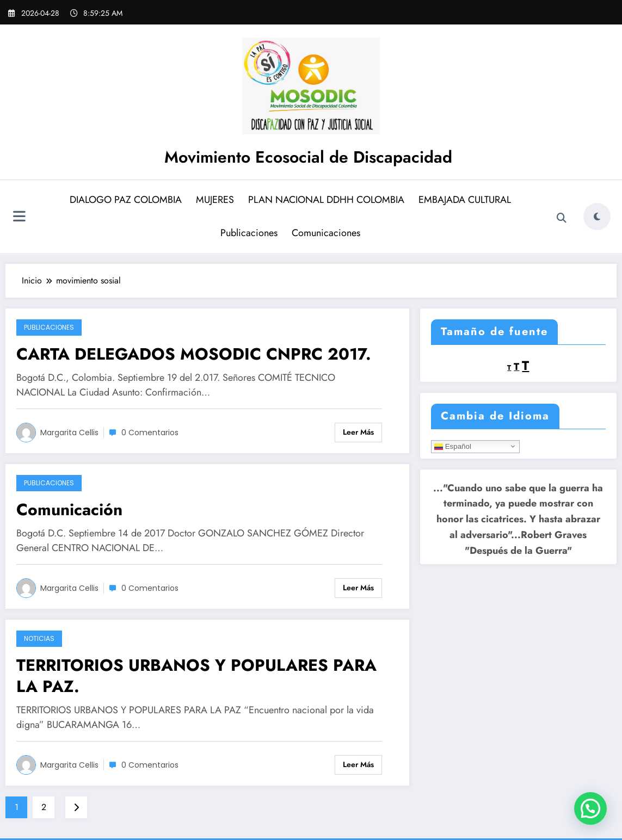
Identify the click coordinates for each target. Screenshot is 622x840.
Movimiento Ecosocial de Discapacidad (308, 157)
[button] (590, 808)
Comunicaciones (326, 233)
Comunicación (69, 509)
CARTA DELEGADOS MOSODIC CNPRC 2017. (193, 354)
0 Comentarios (149, 432)
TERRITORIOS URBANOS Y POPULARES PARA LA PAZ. (196, 675)
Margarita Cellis (69, 432)
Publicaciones (249, 233)
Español (452, 446)
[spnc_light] (597, 216)
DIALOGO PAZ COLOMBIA (126, 200)
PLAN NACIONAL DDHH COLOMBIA (326, 200)
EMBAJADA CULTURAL (464, 200)
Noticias (39, 638)
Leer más (358, 432)
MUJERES (215, 200)
